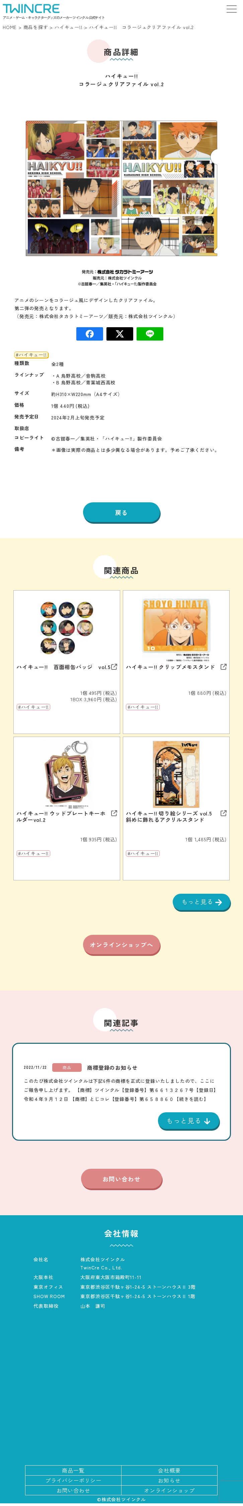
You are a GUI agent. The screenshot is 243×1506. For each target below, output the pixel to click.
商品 (67, 1070)
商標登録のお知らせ (112, 1070)
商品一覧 (73, 1473)
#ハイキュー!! (31, 355)
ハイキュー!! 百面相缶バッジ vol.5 (63, 667)
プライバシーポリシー (73, 1483)
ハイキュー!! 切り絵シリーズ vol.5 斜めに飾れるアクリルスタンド (172, 816)
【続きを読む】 (191, 1101)
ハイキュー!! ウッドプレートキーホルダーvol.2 (60, 816)
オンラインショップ (169, 1493)
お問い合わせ (121, 1181)
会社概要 (169, 1473)
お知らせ (169, 1483)
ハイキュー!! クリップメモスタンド (170, 667)
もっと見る (198, 901)
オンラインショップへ (121, 946)
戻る (121, 512)
